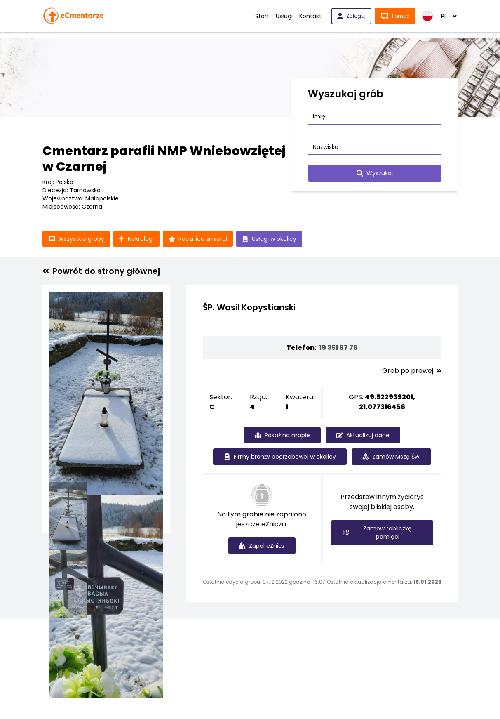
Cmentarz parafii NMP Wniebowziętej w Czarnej (164, 158)
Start (262, 16)
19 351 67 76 (338, 347)
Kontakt (310, 16)
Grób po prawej (411, 371)
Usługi (284, 16)
